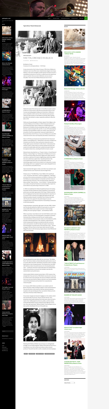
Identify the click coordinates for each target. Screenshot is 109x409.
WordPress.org (5, 350)
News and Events (27, 55)
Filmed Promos (74, 18)
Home (49, 18)
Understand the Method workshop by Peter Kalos (7, 313)
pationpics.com (6, 18)
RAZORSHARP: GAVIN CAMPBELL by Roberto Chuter (7, 135)
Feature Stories (56, 18)
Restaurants (32, 353)
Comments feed (5, 348)
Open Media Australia (65, 18)
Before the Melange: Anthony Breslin (74, 89)
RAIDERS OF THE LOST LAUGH (73, 295)
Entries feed (4, 347)
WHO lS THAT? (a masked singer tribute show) (7, 237)
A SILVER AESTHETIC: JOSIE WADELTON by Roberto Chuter (7, 263)
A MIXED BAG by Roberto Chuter (73, 159)
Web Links (81, 18)
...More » (8, 50)
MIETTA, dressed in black (38, 57)
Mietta (26, 353)
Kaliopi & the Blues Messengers (73, 124)
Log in (3, 345)
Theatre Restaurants (49, 353)
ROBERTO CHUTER (40, 353)
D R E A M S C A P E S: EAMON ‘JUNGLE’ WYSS (7, 39)
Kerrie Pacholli (34, 60)
